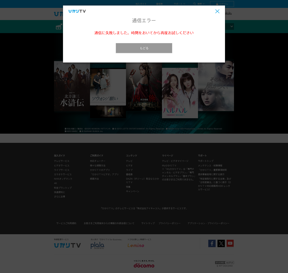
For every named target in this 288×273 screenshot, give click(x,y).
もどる (144, 48)
